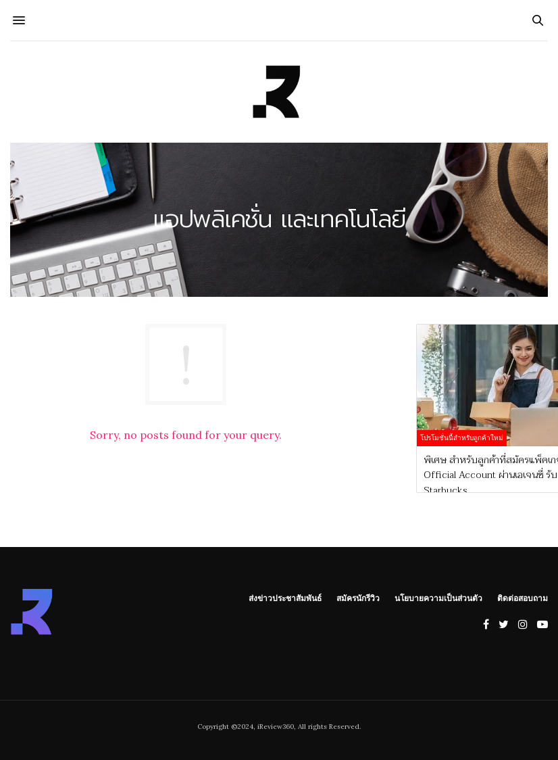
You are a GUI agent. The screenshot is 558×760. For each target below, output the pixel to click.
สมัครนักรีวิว (358, 597)
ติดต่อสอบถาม (522, 597)
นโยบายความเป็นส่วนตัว (438, 597)
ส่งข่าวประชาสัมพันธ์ (285, 597)
